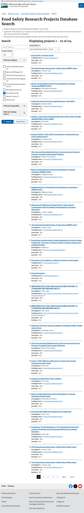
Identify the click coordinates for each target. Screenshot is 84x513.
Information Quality (36, 508)
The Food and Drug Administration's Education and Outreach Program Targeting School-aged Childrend (55, 344)
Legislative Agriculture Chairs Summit (46, 379)
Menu (81, 5)
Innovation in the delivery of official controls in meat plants (54, 260)
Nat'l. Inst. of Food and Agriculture (53, 250)
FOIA (3, 502)
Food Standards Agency (50, 263)
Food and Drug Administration (52, 73)
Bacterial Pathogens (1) (14, 72)
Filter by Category (10, 60)
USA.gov (59, 502)
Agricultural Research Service (67, 493)
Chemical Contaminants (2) (15, 75)
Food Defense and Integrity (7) (16, 80)
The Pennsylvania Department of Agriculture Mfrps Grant (53, 447)
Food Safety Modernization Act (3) (15, 85)
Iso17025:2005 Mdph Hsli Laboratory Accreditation (51, 411)
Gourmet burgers (38, 273)
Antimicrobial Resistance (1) (15, 67)
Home (4, 486)
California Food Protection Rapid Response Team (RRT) (53, 101)
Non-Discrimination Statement (40, 497)
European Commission (50, 58)
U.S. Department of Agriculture (18, 6)
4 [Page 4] (52, 477)
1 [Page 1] (38, 477)
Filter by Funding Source (10, 113)
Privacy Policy (34, 493)
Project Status (7, 51)
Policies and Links (8, 493)
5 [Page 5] (57, 477)
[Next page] (64, 477)
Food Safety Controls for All (42, 55)
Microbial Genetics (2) (14, 90)
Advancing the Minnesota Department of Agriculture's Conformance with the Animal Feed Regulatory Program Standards (53, 207)
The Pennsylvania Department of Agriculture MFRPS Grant (54, 68)
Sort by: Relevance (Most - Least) (41, 49)
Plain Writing (6, 497)
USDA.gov (60, 497)
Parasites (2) (10, 100)
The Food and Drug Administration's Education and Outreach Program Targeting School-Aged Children (55, 153)
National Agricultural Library (22, 4)
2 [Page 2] (43, 477)
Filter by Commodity (11, 106)
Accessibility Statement (10, 506)
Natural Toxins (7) (12, 96)
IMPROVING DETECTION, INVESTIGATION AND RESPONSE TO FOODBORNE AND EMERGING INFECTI (54, 287)
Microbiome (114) (12, 93)
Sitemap (11, 486)
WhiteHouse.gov (62, 506)
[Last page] (72, 477)
